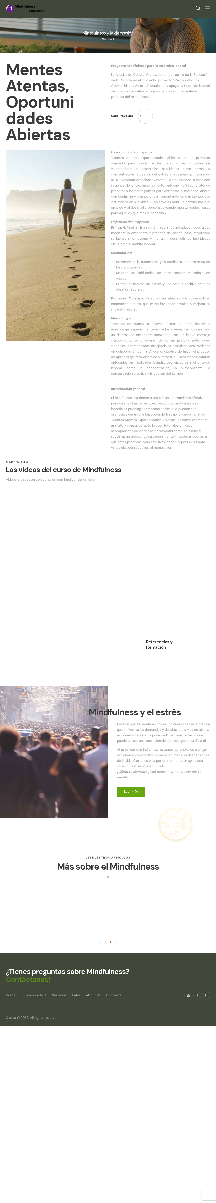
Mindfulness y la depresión (108, 33)
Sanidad (108, 39)
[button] (101, 1119)
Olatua (11, 1194)
